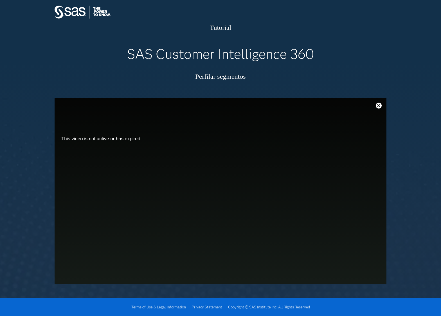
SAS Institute (109, 18)
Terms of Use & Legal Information (158, 307)
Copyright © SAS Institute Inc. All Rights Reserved (269, 307)
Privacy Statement (207, 307)
